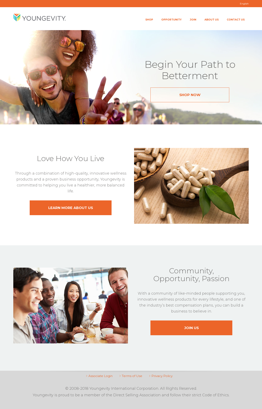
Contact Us (236, 19)
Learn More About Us (70, 208)
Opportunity (171, 19)
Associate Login (100, 376)
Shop (149, 19)
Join (193, 19)
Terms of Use (132, 376)
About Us (211, 19)
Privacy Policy (162, 376)
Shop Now (190, 95)
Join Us (191, 328)
